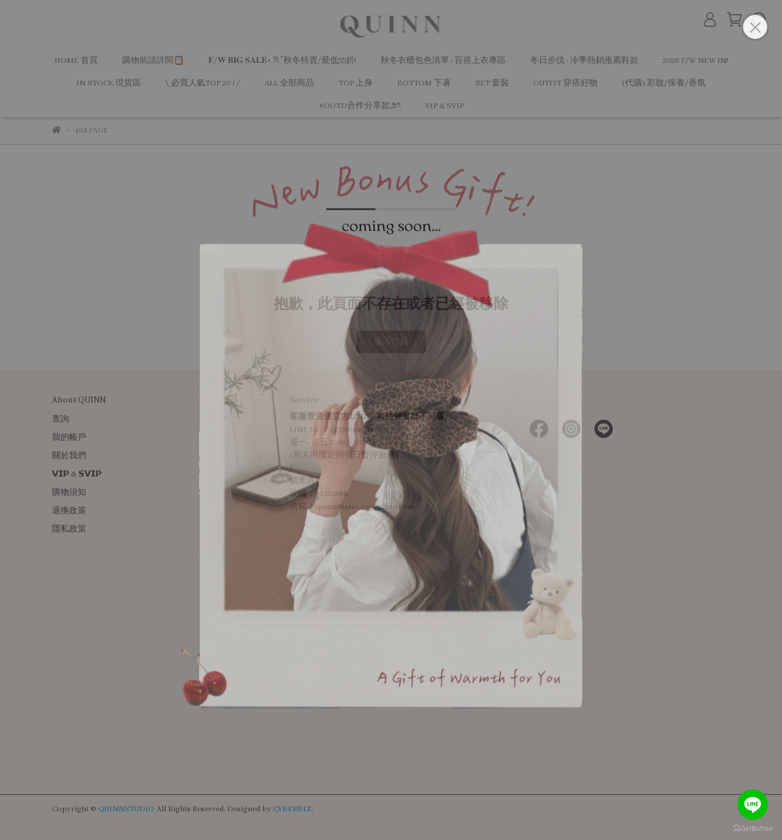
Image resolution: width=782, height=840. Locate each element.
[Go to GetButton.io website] (752, 827)
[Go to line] (752, 804)
